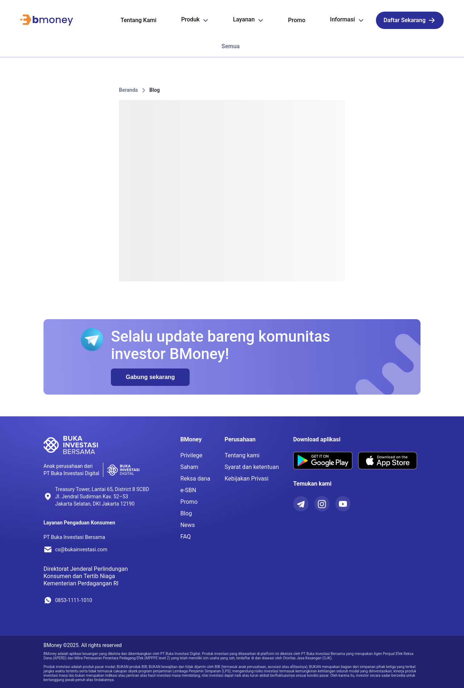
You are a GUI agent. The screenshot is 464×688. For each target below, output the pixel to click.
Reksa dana (195, 478)
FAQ (185, 536)
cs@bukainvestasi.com (81, 549)
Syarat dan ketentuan (251, 467)
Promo (189, 501)
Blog (154, 90)
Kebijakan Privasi (246, 478)
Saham (189, 467)
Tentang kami (242, 455)
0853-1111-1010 (73, 600)
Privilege (191, 455)
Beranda (128, 90)
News (187, 525)
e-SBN (188, 490)
